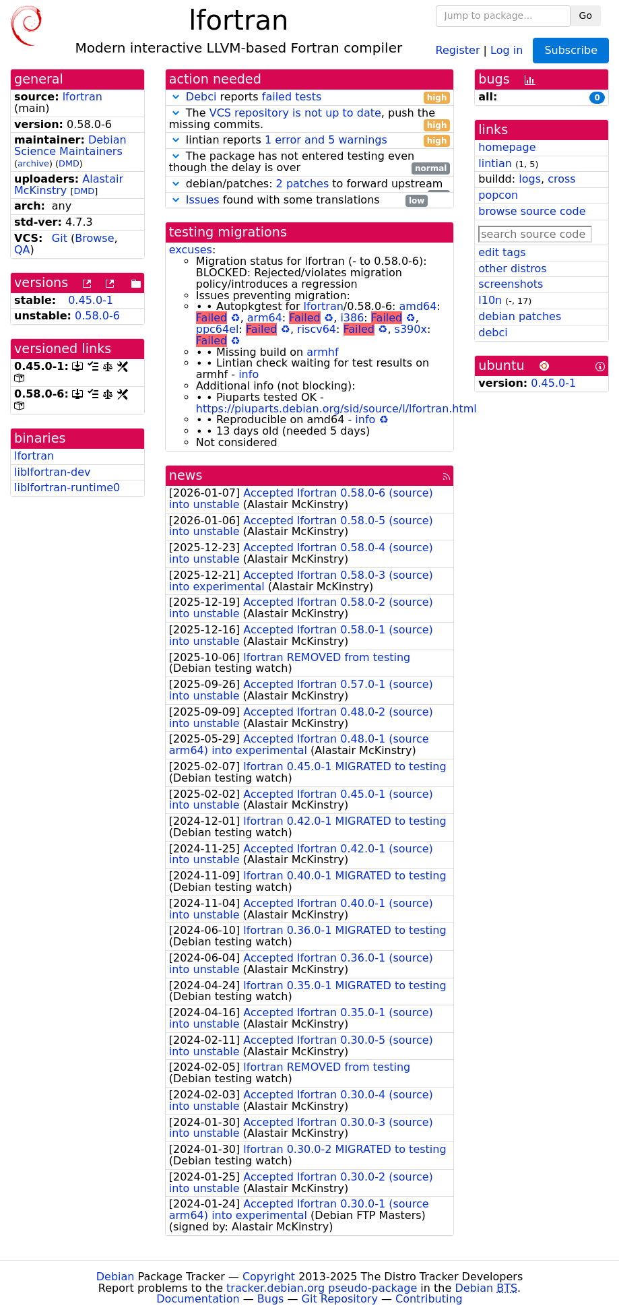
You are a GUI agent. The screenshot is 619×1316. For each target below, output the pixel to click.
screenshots (510, 284)
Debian (115, 1276)
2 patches (302, 183)
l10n (490, 300)
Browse (94, 238)
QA (22, 249)
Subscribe (570, 50)
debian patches (519, 316)
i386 (352, 317)
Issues (203, 199)
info (248, 374)
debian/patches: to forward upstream (310, 184)
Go (585, 15)
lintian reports (310, 140)
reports (310, 97)
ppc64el (217, 329)
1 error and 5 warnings (326, 139)
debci (492, 332)
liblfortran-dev (52, 472)
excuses (190, 249)
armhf (322, 352)
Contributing (429, 1298)
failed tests (291, 96)
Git (59, 238)
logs (530, 179)
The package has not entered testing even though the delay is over (310, 162)
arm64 (264, 317)
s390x (411, 329)
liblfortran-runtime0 (67, 487)
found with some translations (298, 200)
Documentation (197, 1298)
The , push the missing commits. (310, 119)
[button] (175, 96)
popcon (498, 195)
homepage (506, 147)
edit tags (501, 252)
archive (33, 163)
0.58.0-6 (97, 315)
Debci (201, 96)
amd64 (418, 306)
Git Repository (340, 1298)
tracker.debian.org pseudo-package (321, 1288)
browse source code (531, 211)
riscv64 (316, 329)
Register (458, 49)
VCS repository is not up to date (295, 112)
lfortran (82, 96)
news (186, 475)
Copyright (268, 1276)
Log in (506, 49)
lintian (495, 163)
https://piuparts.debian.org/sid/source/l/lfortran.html (336, 408)
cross (561, 179)
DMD (69, 163)
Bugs (270, 1298)
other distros (512, 268)
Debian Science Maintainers (70, 145)
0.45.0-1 (90, 300)
